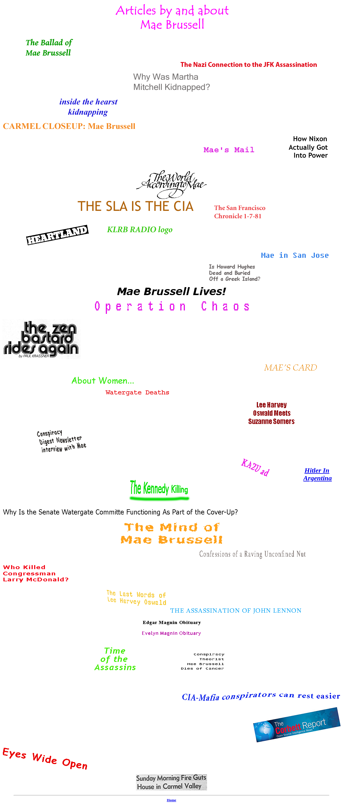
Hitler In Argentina (317, 474)
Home (171, 800)
